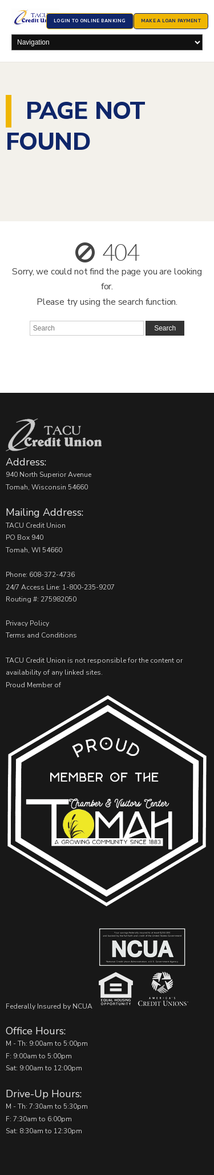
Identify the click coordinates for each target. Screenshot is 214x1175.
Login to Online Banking (90, 21)
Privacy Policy (27, 623)
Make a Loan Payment (171, 21)
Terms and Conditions (41, 635)
